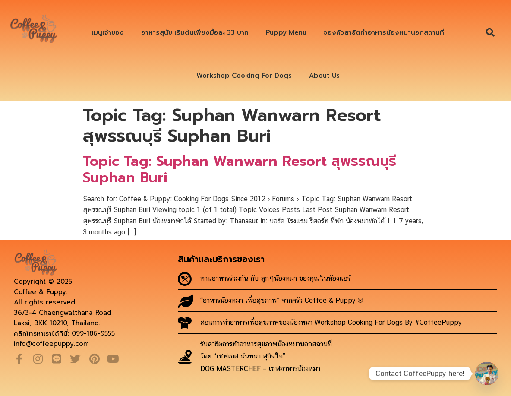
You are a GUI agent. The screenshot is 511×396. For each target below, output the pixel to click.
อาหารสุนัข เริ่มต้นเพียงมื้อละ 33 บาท (195, 32)
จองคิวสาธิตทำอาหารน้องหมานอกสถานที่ (384, 32)
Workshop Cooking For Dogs (244, 75)
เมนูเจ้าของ (107, 32)
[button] (490, 32)
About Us (324, 75)
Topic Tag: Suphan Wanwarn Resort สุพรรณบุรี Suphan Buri (239, 169)
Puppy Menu (286, 32)
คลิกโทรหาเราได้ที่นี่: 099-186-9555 (64, 333)
